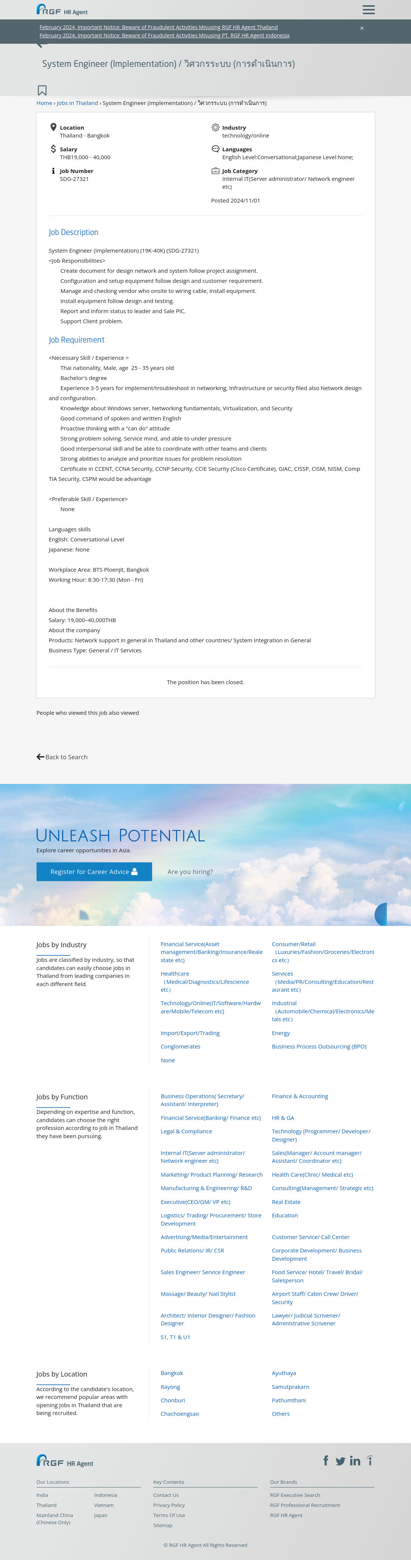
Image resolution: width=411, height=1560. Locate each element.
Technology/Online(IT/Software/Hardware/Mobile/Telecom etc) (211, 1006)
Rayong (170, 1386)
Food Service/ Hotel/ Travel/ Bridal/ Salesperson (317, 1275)
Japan (100, 1515)
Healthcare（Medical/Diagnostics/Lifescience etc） (205, 981)
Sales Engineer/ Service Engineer (203, 1272)
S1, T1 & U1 (176, 1337)
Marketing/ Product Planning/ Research (212, 1174)
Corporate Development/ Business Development (317, 1254)
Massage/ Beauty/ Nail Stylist (198, 1293)
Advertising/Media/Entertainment (204, 1237)
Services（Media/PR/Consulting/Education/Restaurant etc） (323, 981)
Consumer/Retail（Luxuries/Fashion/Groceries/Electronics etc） (323, 952)
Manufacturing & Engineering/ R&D (206, 1188)
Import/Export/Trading (190, 1033)
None (168, 1060)
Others (281, 1413)
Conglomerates (180, 1046)
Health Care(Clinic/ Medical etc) (312, 1174)
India (42, 1495)
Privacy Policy (169, 1505)
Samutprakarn (290, 1386)
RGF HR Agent (286, 1515)
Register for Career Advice (93, 871)
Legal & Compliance (186, 1131)
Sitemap (162, 1525)
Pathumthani (289, 1400)
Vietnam (104, 1505)
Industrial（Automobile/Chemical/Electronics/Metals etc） (323, 1011)
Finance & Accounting (300, 1096)
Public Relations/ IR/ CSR (192, 1250)
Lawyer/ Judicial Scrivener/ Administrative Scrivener (306, 1319)
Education (285, 1215)
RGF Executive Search (295, 1495)
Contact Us (166, 1495)
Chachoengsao (180, 1413)
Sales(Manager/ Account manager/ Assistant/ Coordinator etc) (317, 1156)
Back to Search (67, 757)
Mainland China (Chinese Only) (55, 1519)
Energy (281, 1033)
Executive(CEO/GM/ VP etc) (195, 1201)
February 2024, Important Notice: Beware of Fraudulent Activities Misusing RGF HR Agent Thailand (159, 27)
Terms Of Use (169, 1515)
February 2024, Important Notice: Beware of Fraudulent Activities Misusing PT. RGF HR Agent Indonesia (165, 35)
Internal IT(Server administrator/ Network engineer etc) (203, 1156)
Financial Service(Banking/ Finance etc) (211, 1117)
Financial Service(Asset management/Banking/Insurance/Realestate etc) (212, 952)
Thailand (47, 1505)
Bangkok (172, 1373)
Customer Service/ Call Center (311, 1237)
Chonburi (173, 1400)
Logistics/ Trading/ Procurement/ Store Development (211, 1219)
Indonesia (105, 1495)
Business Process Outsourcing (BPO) (319, 1046)
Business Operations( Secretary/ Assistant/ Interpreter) (202, 1100)
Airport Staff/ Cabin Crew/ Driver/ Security (315, 1297)
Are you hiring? (190, 871)
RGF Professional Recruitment (305, 1505)
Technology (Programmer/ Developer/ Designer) (321, 1135)
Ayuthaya (284, 1373)
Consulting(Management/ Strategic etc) (322, 1188)
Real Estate (286, 1201)
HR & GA (283, 1117)
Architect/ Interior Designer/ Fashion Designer (208, 1319)
